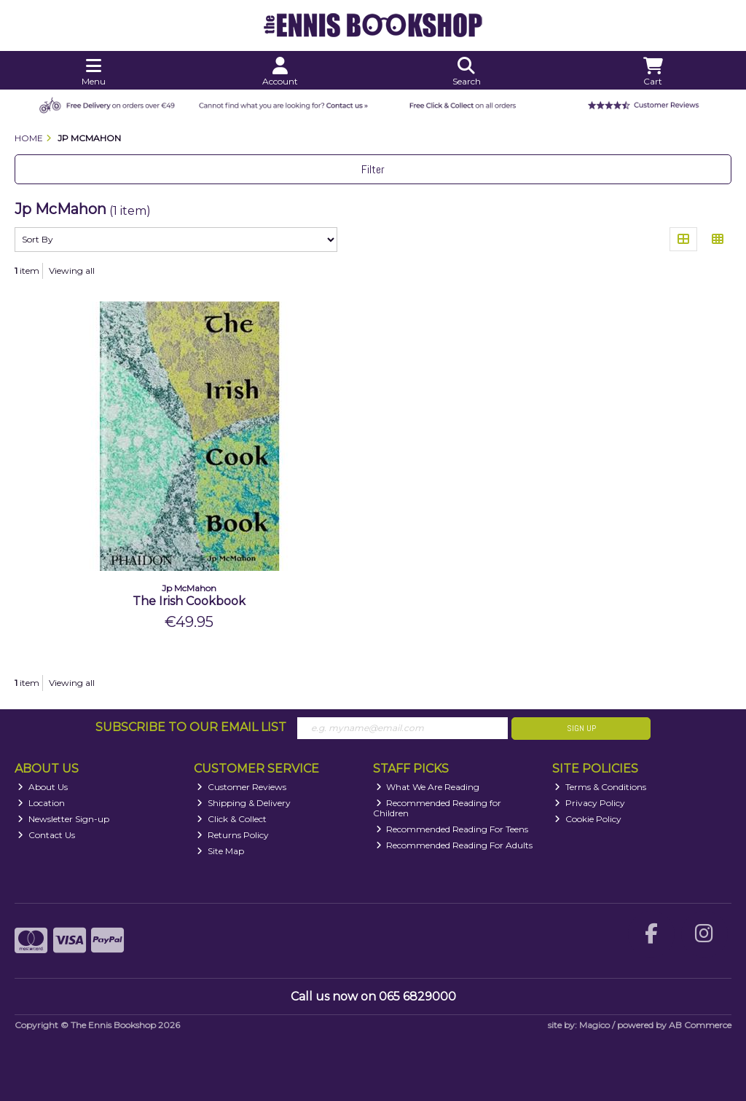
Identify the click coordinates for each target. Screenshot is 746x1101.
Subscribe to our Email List (190, 727)
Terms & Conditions (600, 786)
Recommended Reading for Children (437, 807)
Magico (594, 1024)
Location (41, 802)
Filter (373, 169)
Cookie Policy (587, 818)
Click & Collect (232, 818)
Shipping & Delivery (244, 802)
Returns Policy (233, 834)
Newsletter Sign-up (63, 818)
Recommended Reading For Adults (454, 845)
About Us (42, 786)
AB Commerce (700, 1024)
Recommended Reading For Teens (452, 829)
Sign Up (581, 728)
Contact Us (46, 834)
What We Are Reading (428, 786)
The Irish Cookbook (189, 601)
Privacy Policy (589, 802)
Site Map (220, 850)
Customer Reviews (241, 786)
